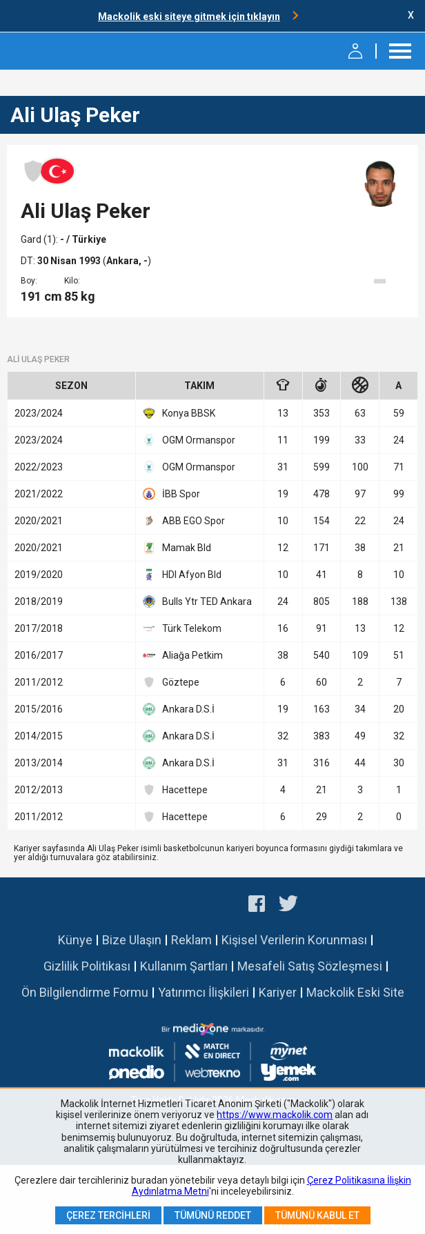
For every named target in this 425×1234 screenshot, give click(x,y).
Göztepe (171, 682)
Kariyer (278, 992)
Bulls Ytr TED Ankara (197, 601)
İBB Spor (171, 494)
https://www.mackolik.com (275, 1114)
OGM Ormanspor (189, 440)
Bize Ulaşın (131, 940)
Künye (75, 940)
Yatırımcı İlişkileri (203, 992)
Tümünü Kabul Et (317, 1215)
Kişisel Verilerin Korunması (294, 940)
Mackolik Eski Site (355, 992)
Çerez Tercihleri (108, 1215)
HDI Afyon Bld (182, 574)
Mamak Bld (177, 547)
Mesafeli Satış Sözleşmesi (309, 966)
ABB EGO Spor (184, 521)
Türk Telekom (182, 628)
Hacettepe (175, 790)
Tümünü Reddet (213, 1215)
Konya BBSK (179, 413)
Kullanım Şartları (184, 966)
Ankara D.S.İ (179, 709)
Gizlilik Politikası (86, 966)
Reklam (191, 940)
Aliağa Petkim (183, 655)
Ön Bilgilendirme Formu (84, 992)
